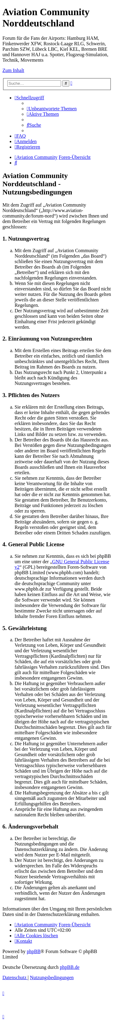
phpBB (33, 951)
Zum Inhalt (13, 70)
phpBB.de (69, 967)
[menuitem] (52, 108)
